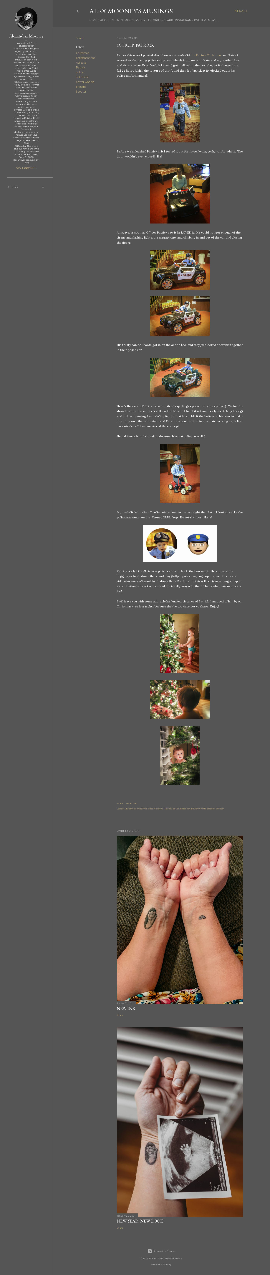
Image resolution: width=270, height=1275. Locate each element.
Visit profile (26, 168)
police (80, 72)
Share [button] (79, 38)
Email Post (131, 803)
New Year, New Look (140, 1221)
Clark (168, 20)
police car (82, 77)
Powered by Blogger (161, 1251)
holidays (81, 62)
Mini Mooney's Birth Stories (139, 20)
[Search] (241, 11)
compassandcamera (171, 1258)
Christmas (82, 53)
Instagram (183, 20)
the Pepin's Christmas (206, 55)
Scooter (81, 91)
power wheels (85, 82)
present (81, 86)
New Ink (126, 1008)
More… (213, 20)
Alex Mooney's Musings (131, 11)
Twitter (200, 20)
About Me (107, 20)
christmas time (85, 58)
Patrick (80, 67)
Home (93, 20)
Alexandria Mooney (26, 36)
